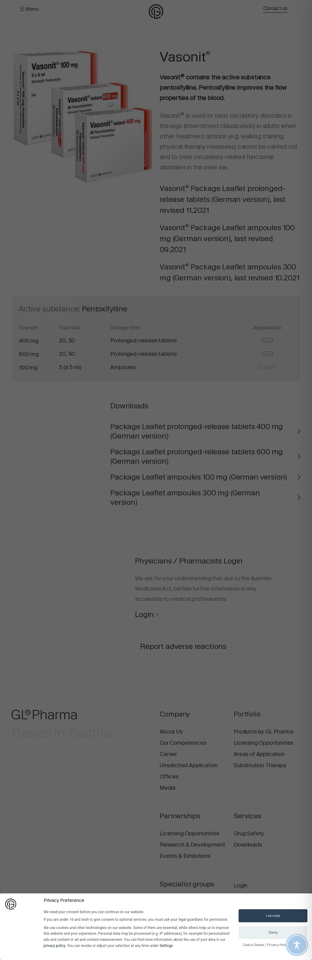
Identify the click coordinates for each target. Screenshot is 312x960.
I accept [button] (273, 915)
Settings (166, 946)
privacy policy (54, 946)
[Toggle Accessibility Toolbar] (296, 944)
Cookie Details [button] (253, 945)
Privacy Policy (278, 945)
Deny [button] (273, 932)
